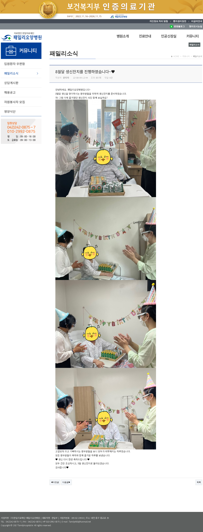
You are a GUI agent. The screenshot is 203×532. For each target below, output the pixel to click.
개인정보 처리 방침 (158, 21)
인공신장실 (168, 36)
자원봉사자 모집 (14, 102)
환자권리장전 (179, 21)
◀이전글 (55, 482)
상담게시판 (11, 83)
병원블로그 (177, 26)
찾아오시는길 (195, 26)
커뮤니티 (192, 36)
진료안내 (145, 36)
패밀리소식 (11, 73)
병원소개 (123, 36)
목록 (199, 482)
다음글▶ (66, 482)
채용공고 (10, 92)
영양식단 (10, 111)
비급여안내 (196, 21)
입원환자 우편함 (14, 63)
